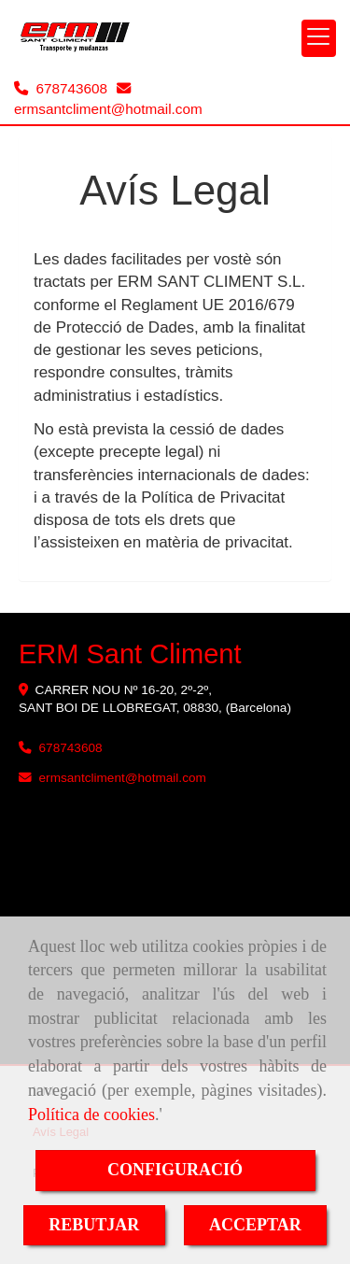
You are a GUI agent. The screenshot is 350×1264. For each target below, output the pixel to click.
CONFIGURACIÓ (175, 1169)
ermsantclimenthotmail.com (108, 109)
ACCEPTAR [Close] (255, 1224)
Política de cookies (91, 1114)
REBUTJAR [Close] (94, 1224)
